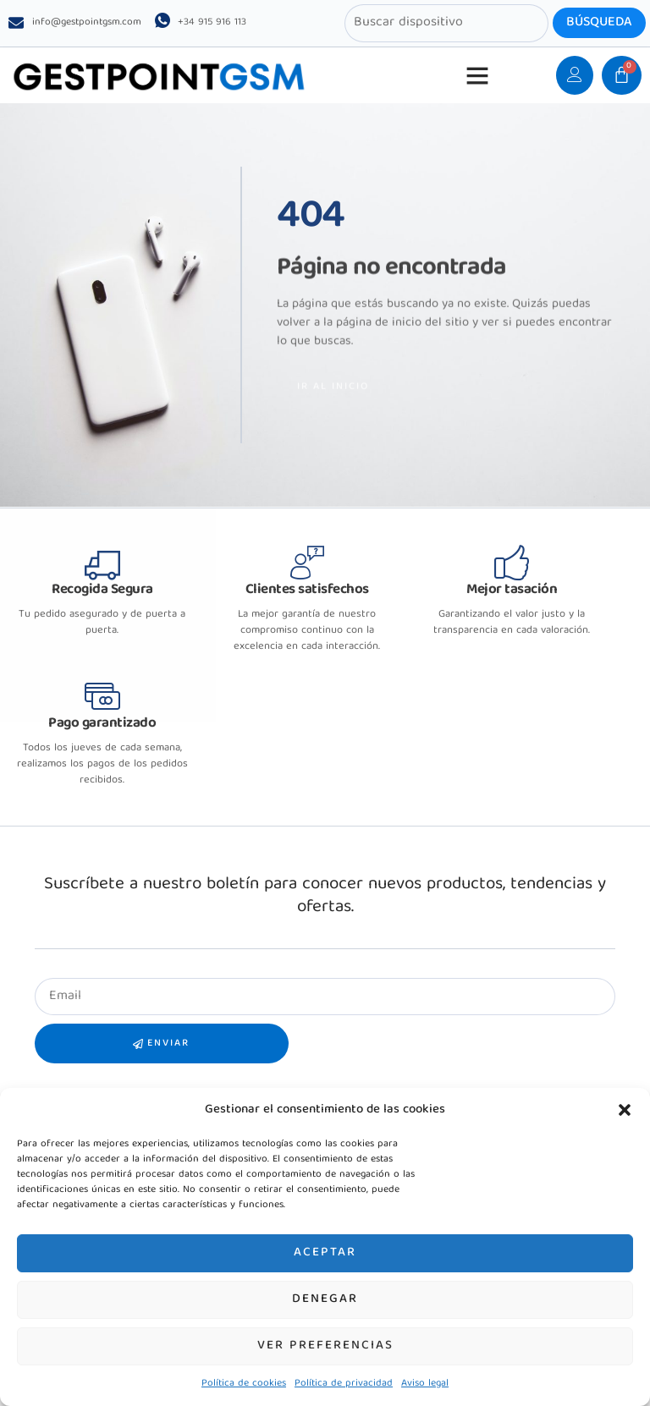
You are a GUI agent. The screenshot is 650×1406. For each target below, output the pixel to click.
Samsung (59, 1078)
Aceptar (325, 1253)
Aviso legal (425, 1383)
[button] (624, 1109)
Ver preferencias (325, 1346)
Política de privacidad (344, 1383)
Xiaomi (54, 1058)
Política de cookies (243, 1383)
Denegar (325, 1299)
